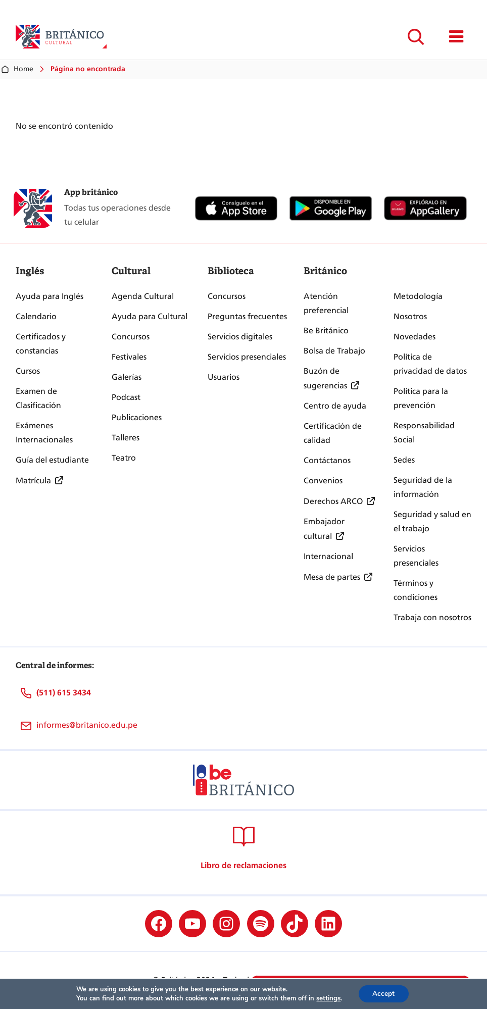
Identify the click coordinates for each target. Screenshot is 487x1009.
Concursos (131, 336)
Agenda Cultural (143, 296)
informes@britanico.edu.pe (86, 725)
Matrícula (33, 480)
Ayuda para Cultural (149, 316)
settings (327, 997)
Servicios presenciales (247, 357)
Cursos (28, 371)
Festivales (129, 357)
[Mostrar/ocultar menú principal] (456, 36)
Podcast (126, 397)
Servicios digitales (240, 336)
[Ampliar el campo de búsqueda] (415, 36)
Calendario (36, 316)
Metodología (418, 296)
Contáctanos (327, 460)
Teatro (124, 458)
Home (16, 69)
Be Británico (326, 330)
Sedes (404, 460)
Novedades (414, 336)
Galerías (126, 377)
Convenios (323, 480)
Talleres (125, 437)
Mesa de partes (332, 577)
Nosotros (410, 316)
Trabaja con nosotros (432, 617)
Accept (383, 993)
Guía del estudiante (52, 460)
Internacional (328, 556)
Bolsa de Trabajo (334, 351)
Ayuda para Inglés (49, 296)
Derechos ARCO (333, 501)
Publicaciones (137, 417)
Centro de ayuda (335, 406)
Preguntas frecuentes (247, 316)
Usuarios (223, 377)
